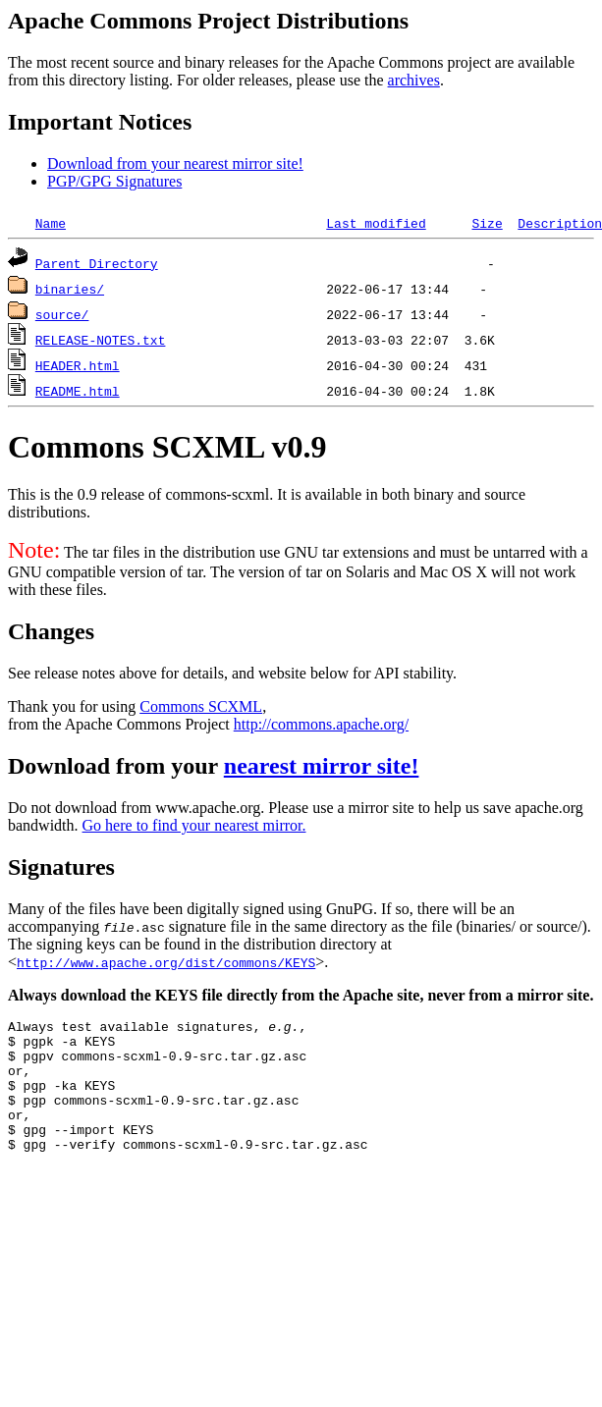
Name (50, 223)
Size (486, 223)
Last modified (375, 223)
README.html (77, 391)
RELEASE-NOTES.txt (100, 340)
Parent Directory (96, 263)
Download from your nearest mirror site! (175, 163)
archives (414, 80)
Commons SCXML (200, 706)
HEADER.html (77, 365)
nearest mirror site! (321, 766)
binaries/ (69, 289)
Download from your (116, 766)
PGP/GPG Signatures (114, 181)
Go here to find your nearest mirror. (194, 825)
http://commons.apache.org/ (321, 724)
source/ (62, 314)
